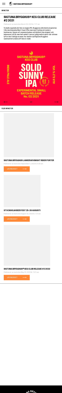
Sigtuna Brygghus (20, 4)
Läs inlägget (12, 169)
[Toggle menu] (3, 4)
